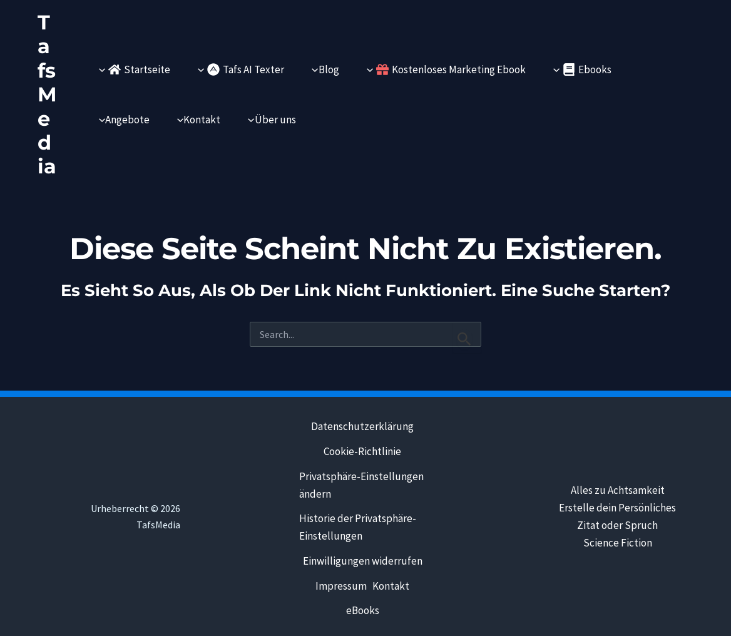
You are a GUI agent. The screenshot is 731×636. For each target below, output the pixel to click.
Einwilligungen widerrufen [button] (361, 561)
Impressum (339, 586)
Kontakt (390, 586)
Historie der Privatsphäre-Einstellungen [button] (357, 527)
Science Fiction (617, 542)
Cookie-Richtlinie (362, 451)
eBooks (361, 611)
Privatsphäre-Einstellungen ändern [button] (361, 485)
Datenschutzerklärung (361, 426)
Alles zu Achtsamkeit (618, 489)
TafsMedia (47, 94)
